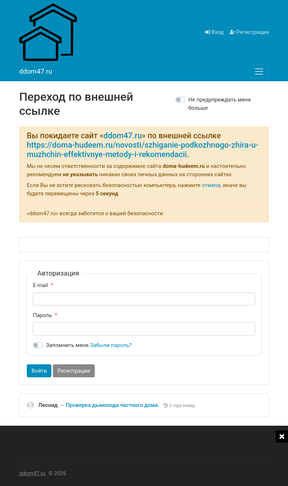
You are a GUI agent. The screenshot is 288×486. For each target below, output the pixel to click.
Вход (214, 32)
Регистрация (249, 32)
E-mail (40, 285)
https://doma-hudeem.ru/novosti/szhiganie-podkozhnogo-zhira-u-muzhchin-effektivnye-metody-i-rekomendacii (142, 149)
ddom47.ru (122, 135)
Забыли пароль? (111, 345)
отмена (211, 185)
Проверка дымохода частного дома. (113, 405)
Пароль (42, 315)
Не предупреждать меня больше (220, 103)
